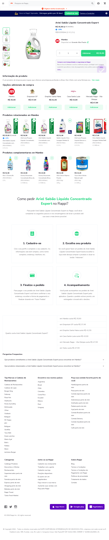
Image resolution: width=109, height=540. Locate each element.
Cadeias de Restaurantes (13, 385)
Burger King (8, 391)
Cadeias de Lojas (10, 388)
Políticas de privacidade (79, 476)
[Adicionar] (16, 120)
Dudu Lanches (9, 436)
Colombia (41, 391)
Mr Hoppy (7, 420)
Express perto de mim (12, 483)
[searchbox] (51, 3)
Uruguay (41, 407)
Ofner (6, 410)
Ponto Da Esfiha (10, 404)
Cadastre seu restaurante (47, 464)
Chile (39, 388)
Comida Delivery (77, 419)
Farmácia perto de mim (12, 479)
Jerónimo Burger (10, 452)
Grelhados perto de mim (79, 403)
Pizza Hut (7, 397)
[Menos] (59, 53)
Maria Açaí (8, 439)
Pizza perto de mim (77, 391)
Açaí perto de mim (77, 409)
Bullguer (7, 417)
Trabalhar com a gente (46, 467)
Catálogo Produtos (11, 464)
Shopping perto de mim (12, 486)
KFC (5, 423)
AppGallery (96, 506)
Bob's (6, 442)
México (40, 401)
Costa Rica (41, 395)
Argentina (41, 382)
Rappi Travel (8, 492)
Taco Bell (7, 433)
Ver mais (95, 80)
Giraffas (7, 430)
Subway (7, 394)
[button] (54, 9)
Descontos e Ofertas (11, 467)
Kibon (6, 449)
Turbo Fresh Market (11, 495)
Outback (7, 413)
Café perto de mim (77, 428)
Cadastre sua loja (44, 470)
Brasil (40, 385)
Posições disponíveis (45, 473)
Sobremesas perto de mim (80, 400)
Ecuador (41, 398)
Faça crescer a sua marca (47, 483)
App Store (58, 506)
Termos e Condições (87, 13)
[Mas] (77, 53)
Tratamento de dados (78, 479)
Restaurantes (9, 470)
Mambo (64, 39)
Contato (74, 483)
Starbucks (8, 401)
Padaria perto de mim (78, 406)
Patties (6, 446)
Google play (77, 506)
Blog (72, 464)
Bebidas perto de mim (12, 489)
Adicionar (11, 107)
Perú (39, 404)
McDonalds (8, 407)
